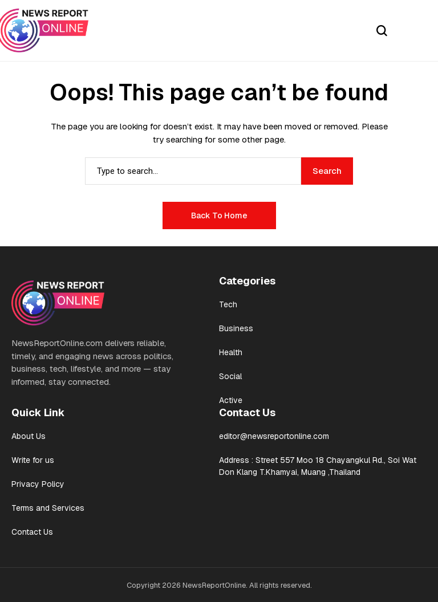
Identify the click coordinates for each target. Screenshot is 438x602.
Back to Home (219, 215)
